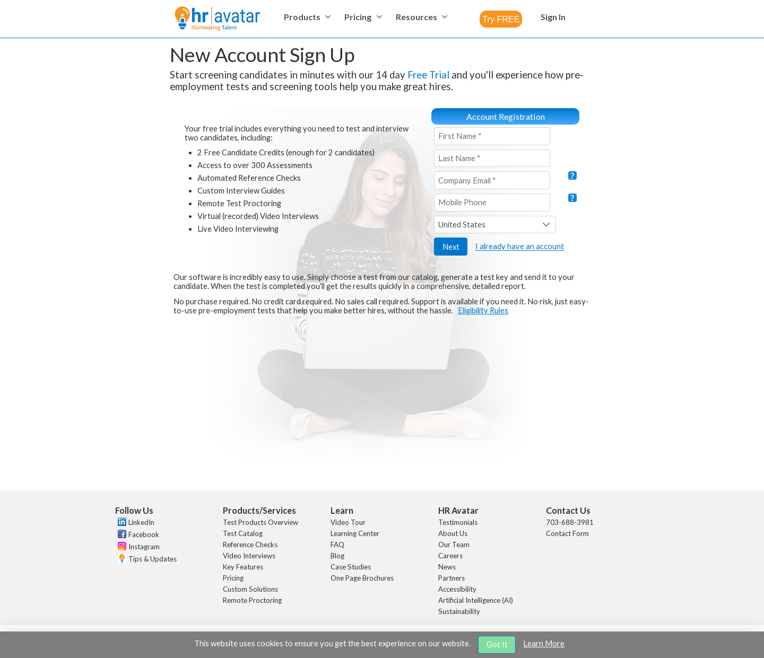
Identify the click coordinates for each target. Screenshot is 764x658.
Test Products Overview (260, 522)
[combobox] (501, 19)
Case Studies (351, 567)
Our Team (454, 544)
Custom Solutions (250, 589)
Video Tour (348, 522)
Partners (451, 578)
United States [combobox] (461, 224)
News (447, 567)
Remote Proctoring (252, 600)
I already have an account (519, 246)
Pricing (233, 578)
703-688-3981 (570, 522)
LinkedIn (141, 522)
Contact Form (567, 533)
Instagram (144, 546)
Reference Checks (250, 544)
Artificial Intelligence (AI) (475, 600)
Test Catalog (243, 533)
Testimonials (458, 522)
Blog (337, 555)
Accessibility (457, 589)
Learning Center (355, 533)
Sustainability (459, 611)
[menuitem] (306, 16)
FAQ (337, 544)
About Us (452, 533)
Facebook (143, 534)
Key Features (243, 567)
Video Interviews (249, 555)
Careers (450, 555)
